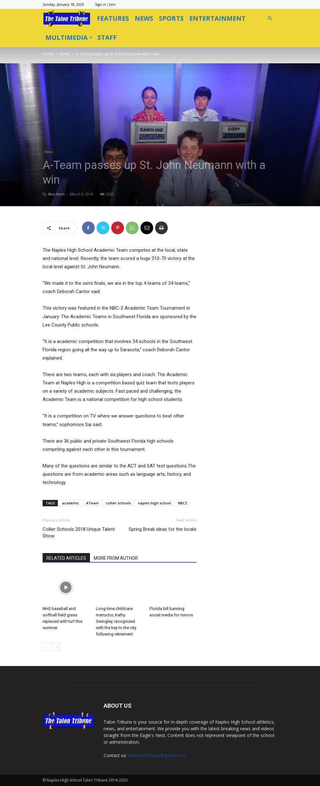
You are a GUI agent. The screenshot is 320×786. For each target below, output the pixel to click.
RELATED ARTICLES (66, 558)
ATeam (92, 503)
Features (113, 18)
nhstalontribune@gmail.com (157, 755)
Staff (107, 37)
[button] (270, 19)
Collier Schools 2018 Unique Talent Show (79, 532)
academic (70, 503)
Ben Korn (56, 194)
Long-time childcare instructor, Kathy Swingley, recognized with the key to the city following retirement (116, 621)
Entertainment (217, 18)
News (144, 18)
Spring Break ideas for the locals (162, 529)
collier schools (118, 503)
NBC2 (182, 503)
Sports (171, 18)
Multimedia (68, 37)
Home (48, 54)
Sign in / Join (105, 4)
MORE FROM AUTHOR (116, 558)
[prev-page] (47, 647)
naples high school (154, 503)
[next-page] (57, 647)
